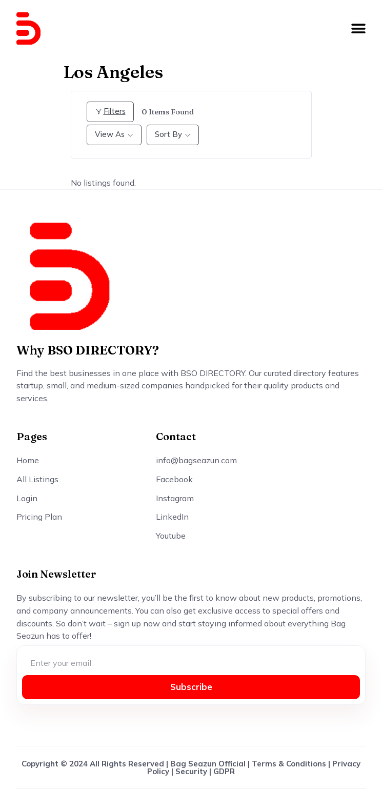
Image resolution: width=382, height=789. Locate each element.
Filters (110, 111)
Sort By (168, 134)
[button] (358, 29)
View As (110, 134)
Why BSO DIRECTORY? (87, 350)
